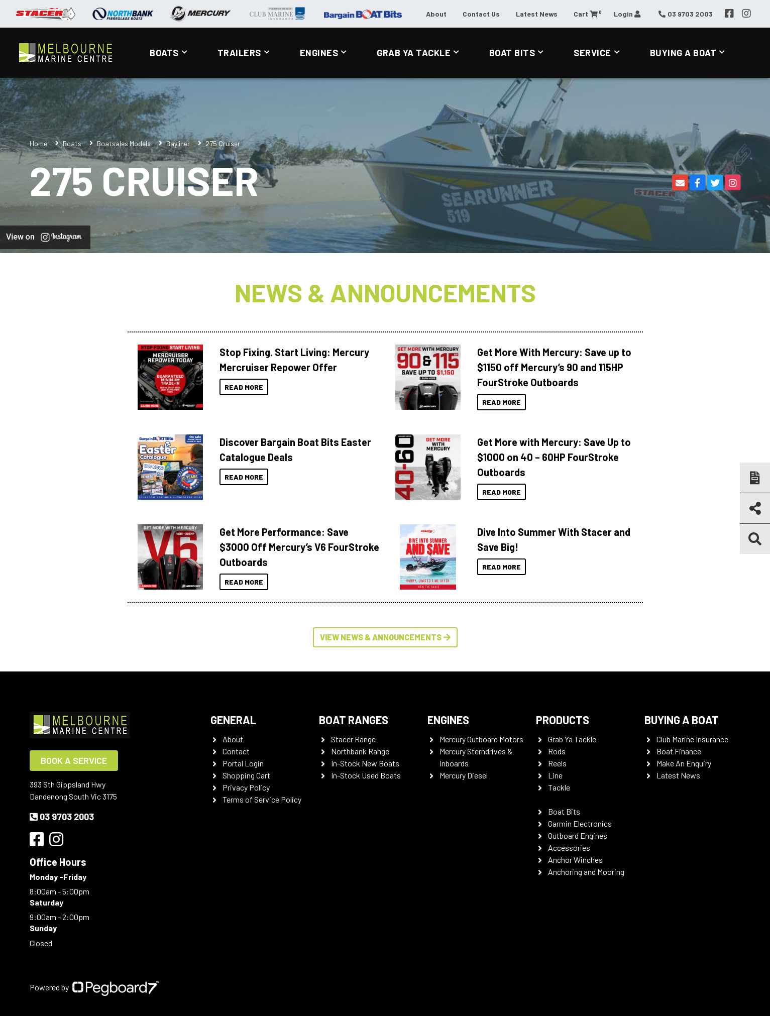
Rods (557, 751)
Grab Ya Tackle (414, 52)
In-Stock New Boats (365, 763)
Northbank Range (360, 751)
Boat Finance (678, 751)
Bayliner (178, 143)
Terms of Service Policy (262, 799)
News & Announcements (385, 292)
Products (562, 719)
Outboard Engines (577, 835)
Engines (319, 52)
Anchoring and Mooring (586, 871)
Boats (164, 52)
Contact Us (481, 14)
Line (555, 775)
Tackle (559, 787)
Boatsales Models (124, 143)
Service (592, 52)
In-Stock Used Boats (366, 775)
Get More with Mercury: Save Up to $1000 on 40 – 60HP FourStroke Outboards (554, 457)
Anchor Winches (575, 859)
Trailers (239, 52)
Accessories (569, 847)
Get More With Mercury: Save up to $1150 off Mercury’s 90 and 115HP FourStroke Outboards (554, 367)
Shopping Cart (246, 775)
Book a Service (74, 760)
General (233, 719)
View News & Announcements (385, 637)
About (436, 14)
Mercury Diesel (463, 775)
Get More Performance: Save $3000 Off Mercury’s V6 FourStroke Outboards (299, 547)
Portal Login (243, 763)
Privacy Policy (246, 787)
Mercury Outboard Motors (481, 739)
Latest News (537, 14)
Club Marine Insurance (692, 739)
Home (38, 143)
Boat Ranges (353, 719)
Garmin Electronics (580, 823)
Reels (557, 763)
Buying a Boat (683, 52)
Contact (236, 751)
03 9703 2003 (62, 816)
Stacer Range (353, 739)
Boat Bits (512, 52)
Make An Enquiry (683, 763)
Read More (244, 387)
